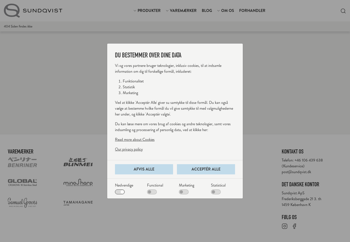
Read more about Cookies (135, 139)
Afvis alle (144, 169)
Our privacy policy (129, 149)
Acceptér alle (206, 169)
